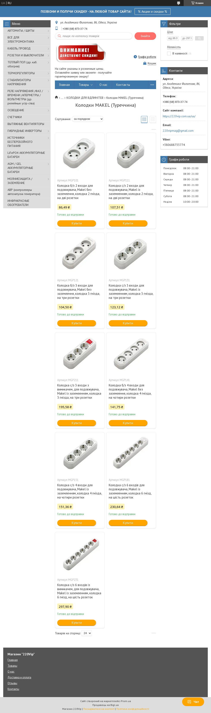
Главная (64, 84)
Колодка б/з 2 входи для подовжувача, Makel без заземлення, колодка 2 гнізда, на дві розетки (78, 192)
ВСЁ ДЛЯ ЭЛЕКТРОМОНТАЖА (21, 39)
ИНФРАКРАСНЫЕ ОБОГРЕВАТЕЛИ (18, 203)
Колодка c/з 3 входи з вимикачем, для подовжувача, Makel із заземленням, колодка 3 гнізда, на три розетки (79, 391)
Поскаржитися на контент (98, 708)
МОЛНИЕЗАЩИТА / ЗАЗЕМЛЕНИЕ (20, 181)
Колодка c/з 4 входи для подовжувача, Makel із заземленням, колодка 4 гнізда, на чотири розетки (79, 491)
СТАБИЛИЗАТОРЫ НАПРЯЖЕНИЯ (19, 82)
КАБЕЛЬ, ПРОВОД (19, 48)
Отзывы (12, 683)
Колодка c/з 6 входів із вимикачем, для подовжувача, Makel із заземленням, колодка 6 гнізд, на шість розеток (79, 591)
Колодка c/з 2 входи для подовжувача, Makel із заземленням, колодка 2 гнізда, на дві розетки (131, 192)
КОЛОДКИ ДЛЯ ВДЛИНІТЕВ (85, 98)
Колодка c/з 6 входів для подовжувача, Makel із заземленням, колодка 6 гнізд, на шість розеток (130, 491)
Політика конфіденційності (132, 708)
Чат (193, 702)
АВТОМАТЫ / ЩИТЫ (21, 30)
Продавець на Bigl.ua (105, 705)
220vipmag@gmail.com (178, 131)
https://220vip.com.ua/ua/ (179, 116)
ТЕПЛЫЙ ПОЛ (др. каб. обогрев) (22, 64)
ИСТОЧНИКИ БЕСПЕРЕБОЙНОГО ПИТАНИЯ (20, 142)
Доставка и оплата (19, 677)
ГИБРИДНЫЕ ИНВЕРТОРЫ (25, 131)
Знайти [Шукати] (145, 36)
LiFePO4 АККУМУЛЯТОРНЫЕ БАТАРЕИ (26, 155)
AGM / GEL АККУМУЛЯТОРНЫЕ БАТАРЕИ (20, 168)
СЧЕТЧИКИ (15, 117)
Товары (84, 84)
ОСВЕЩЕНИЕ (16, 110)
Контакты (123, 84)
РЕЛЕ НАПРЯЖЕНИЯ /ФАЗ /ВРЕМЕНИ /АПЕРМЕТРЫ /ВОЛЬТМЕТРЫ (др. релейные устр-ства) (25, 97)
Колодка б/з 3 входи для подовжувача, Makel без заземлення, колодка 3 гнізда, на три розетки (78, 291)
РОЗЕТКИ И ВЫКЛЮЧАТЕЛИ (26, 55)
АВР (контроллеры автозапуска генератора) (24, 192)
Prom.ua (126, 701)
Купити (77, 223)
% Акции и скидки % (152, 11)
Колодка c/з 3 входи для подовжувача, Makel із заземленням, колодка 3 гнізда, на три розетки (131, 291)
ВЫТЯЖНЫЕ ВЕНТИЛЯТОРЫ (26, 124)
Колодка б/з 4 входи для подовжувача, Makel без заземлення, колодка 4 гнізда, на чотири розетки (130, 391)
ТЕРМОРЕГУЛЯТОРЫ (21, 73)
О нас (103, 84)
